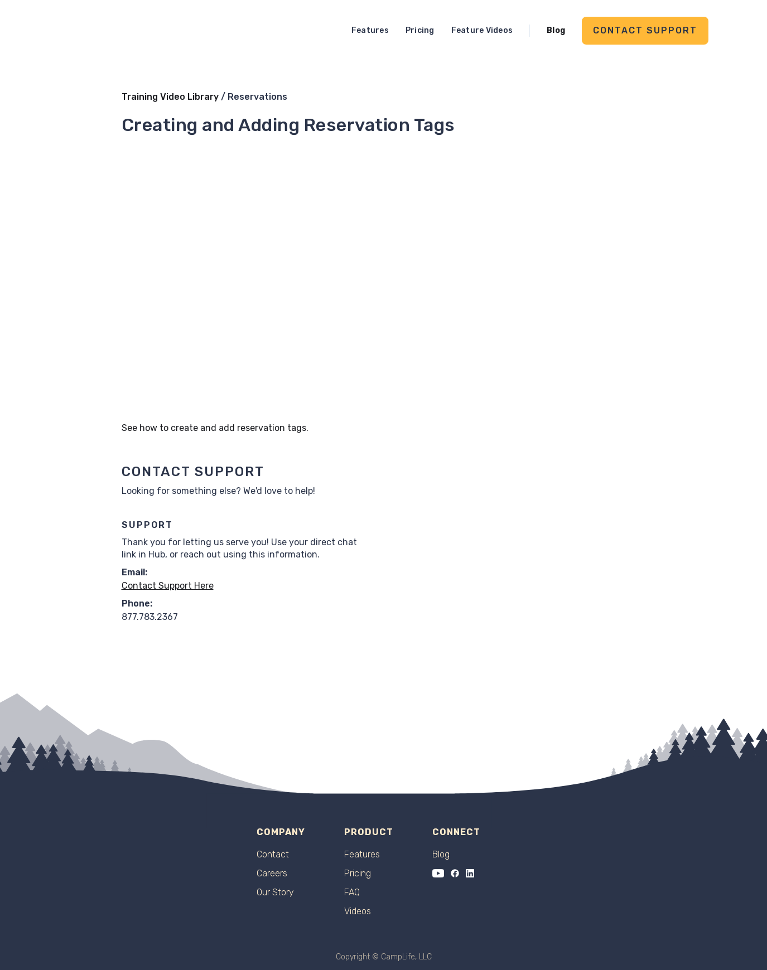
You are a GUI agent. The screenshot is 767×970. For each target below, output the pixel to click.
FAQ (352, 892)
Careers (272, 873)
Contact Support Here (168, 585)
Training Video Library (170, 96)
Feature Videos (482, 30)
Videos (357, 911)
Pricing (420, 30)
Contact (273, 854)
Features (370, 30)
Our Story (275, 892)
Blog (556, 30)
